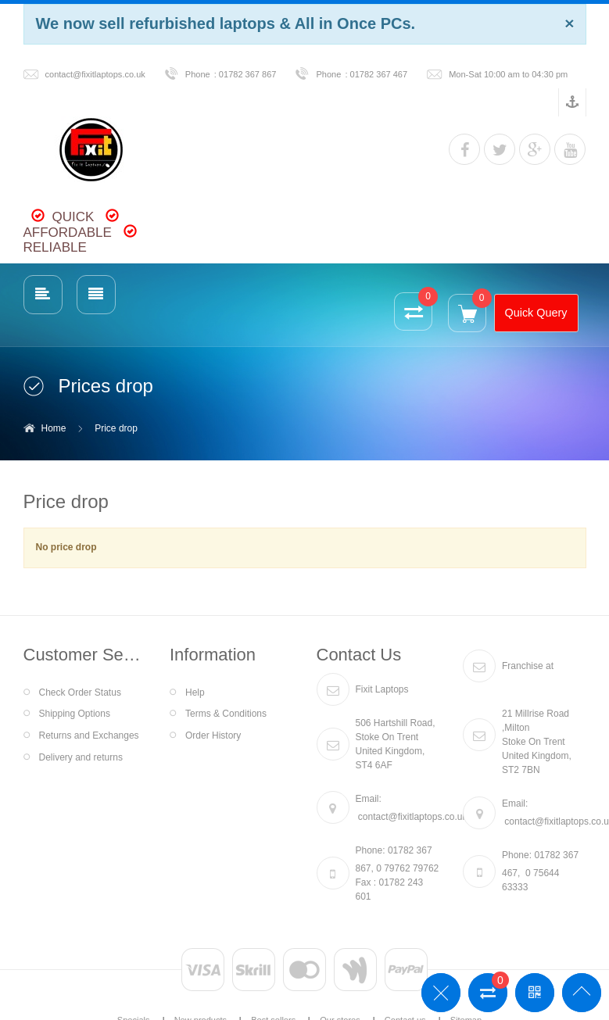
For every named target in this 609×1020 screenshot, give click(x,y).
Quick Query (536, 312)
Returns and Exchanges (89, 735)
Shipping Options (74, 713)
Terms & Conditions (226, 713)
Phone (197, 74)
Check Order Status (80, 692)
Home (53, 428)
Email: (369, 798)
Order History (213, 735)
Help (195, 692)
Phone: (370, 850)
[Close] (569, 23)
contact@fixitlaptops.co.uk (95, 74)
